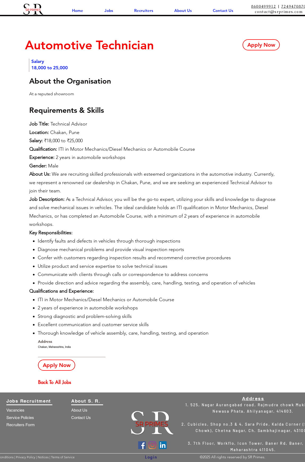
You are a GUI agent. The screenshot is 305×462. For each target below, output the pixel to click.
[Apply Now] (261, 44)
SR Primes (256, 457)
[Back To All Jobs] (57, 382)
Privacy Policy (26, 457)
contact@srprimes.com (279, 11)
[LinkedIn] (163, 445)
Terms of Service (63, 457)
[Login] (151, 457)
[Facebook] (142, 445)
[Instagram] (152, 445)
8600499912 (263, 6)
